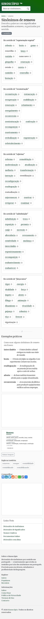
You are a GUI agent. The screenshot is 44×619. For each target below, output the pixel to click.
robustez (23, 311)
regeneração (29, 138)
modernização (11, 165)
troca (25, 219)
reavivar (28, 197)
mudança (27, 241)
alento (21, 295)
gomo (33, 45)
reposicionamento (13, 252)
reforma (9, 159)
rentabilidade (28, 463)
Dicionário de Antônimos (13, 526)
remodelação (25, 159)
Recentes (5, 583)
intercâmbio (10, 246)
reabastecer (10, 268)
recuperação (10, 100)
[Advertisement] (22, 410)
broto (21, 45)
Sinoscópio (11, 4)
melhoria (9, 170)
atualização (30, 165)
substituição (10, 219)
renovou (6, 463)
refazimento (26, 105)
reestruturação (12, 121)
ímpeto (8, 295)
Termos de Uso (7, 598)
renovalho (24, 73)
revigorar (9, 203)
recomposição (11, 127)
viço (7, 317)
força (23, 289)
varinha (8, 56)
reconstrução (11, 94)
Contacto (5, 601)
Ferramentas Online (11, 536)
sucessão (21, 230)
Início (3, 578)
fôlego (8, 300)
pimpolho (9, 62)
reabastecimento (12, 263)
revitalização (11, 138)
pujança (8, 311)
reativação (30, 121)
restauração (29, 94)
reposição (9, 224)
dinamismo (10, 306)
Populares (5, 580)
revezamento (28, 235)
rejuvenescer (11, 197)
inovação (9, 176)
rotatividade (10, 241)
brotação (9, 78)
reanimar (25, 203)
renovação (25, 62)
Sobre (3, 590)
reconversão (10, 116)
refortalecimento (12, 143)
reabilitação (28, 100)
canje (7, 230)
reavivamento (11, 132)
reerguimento (11, 111)
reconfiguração (12, 181)
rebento (8, 45)
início (3, 16)
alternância (10, 235)
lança (23, 51)
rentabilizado (7, 468)
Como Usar (6, 593)
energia (20, 284)
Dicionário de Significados (14, 530)
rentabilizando (23, 468)
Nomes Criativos (10, 533)
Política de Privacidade (11, 595)
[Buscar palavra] (13, 8)
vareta (21, 67)
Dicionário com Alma (12, 540)
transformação (27, 170)
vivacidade (27, 306)
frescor (19, 317)
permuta (25, 224)
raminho (9, 73)
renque (16, 463)
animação (22, 300)
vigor (7, 284)
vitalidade (9, 289)
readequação (11, 186)
